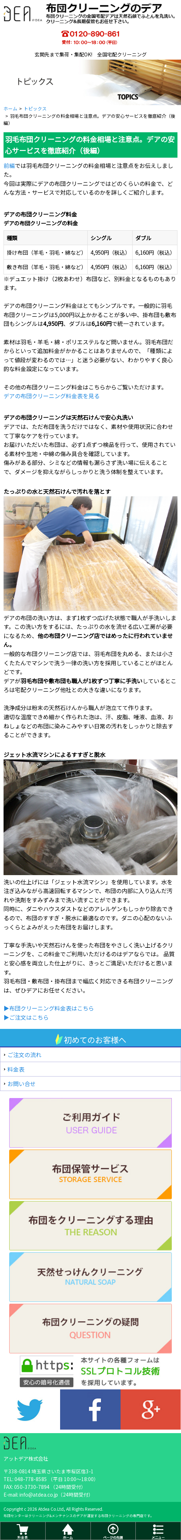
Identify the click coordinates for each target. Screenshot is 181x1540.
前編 (9, 165)
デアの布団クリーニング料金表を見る (52, 396)
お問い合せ (21, 1083)
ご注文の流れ (24, 1054)
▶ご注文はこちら (26, 1017)
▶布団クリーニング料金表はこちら (49, 1008)
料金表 (15, 1069)
